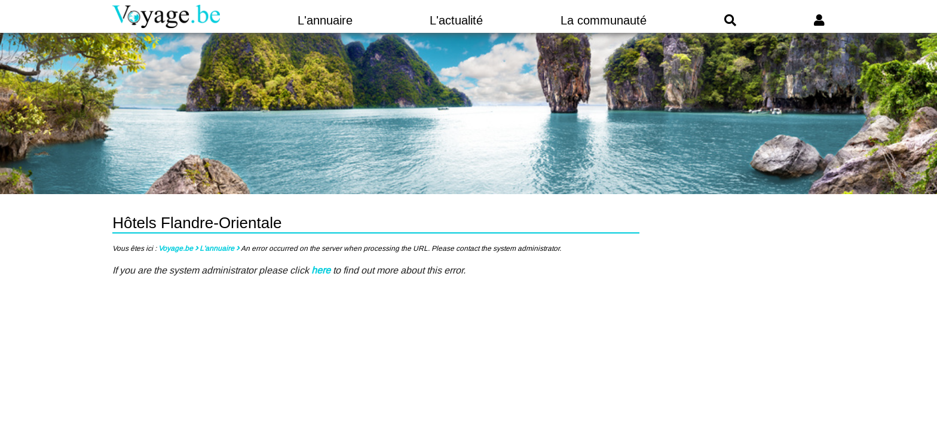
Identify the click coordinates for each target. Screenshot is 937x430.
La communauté (604, 20)
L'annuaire (325, 20)
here (320, 270)
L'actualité (456, 20)
